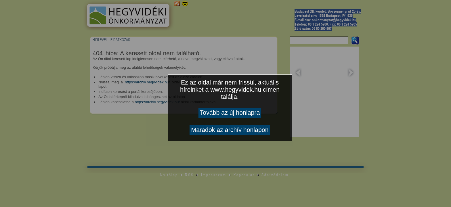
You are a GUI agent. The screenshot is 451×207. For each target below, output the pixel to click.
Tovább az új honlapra (230, 112)
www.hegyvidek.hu (235, 89)
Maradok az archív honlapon (229, 129)
